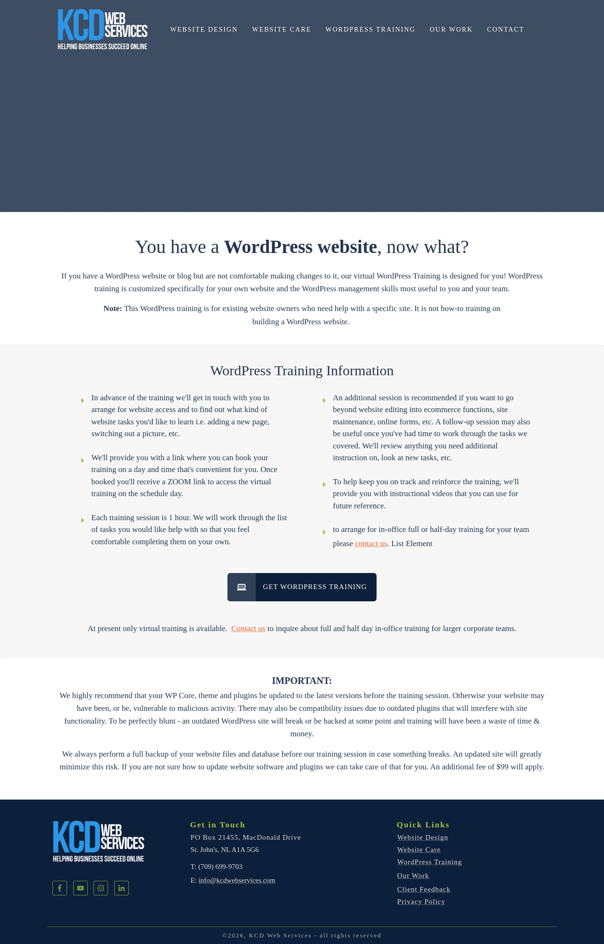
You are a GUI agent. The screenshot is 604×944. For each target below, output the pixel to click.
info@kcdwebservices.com (237, 880)
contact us (371, 543)
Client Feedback (424, 889)
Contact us (248, 628)
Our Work (413, 875)
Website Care (419, 849)
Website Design (422, 837)
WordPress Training (429, 862)
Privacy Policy (421, 901)
